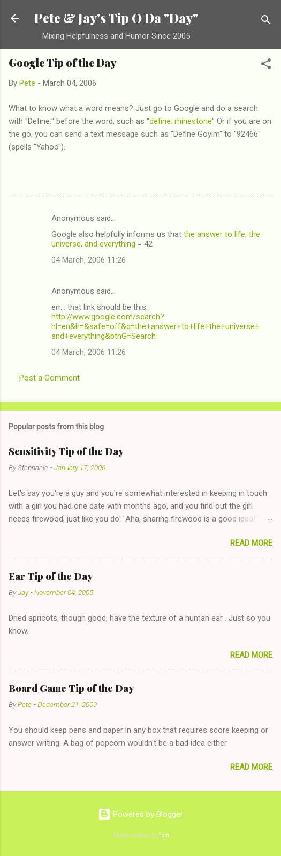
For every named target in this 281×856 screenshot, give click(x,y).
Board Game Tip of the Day (71, 688)
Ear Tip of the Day (51, 576)
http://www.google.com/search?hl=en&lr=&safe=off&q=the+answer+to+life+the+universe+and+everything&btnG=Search (155, 326)
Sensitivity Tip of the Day (66, 451)
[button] (266, 65)
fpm (164, 835)
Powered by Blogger (140, 814)
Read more (251, 543)
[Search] (266, 21)
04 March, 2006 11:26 (88, 260)
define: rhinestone (180, 121)
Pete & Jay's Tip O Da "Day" (116, 18)
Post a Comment (49, 378)
